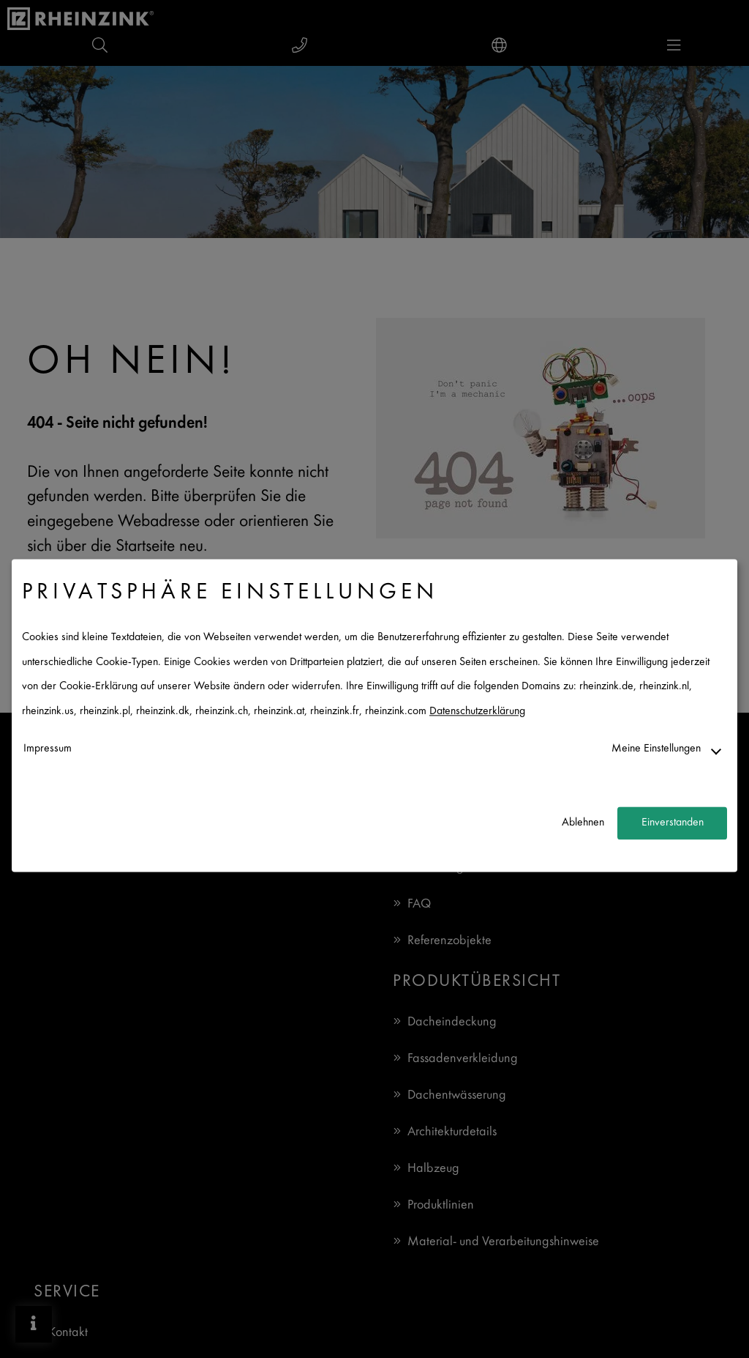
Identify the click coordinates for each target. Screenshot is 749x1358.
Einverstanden (672, 823)
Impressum (47, 749)
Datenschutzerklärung (477, 711)
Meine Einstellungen (656, 749)
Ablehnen (583, 823)
